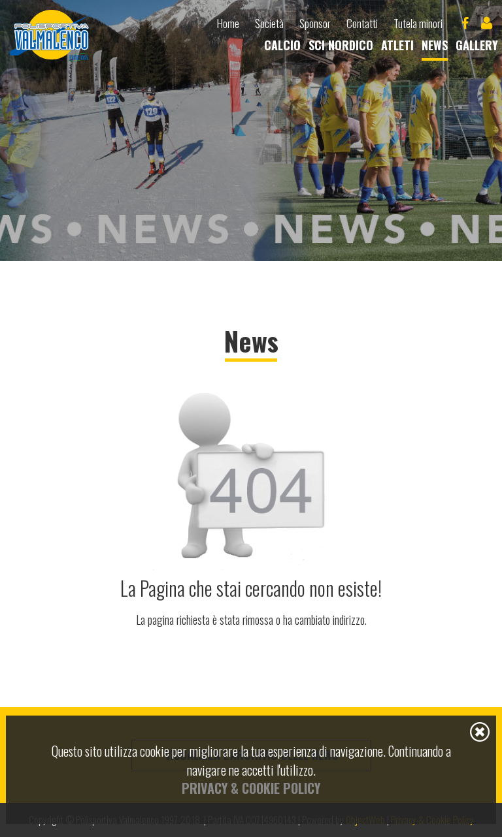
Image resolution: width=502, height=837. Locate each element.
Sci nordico (341, 45)
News (435, 45)
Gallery (477, 45)
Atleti (397, 45)
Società (269, 23)
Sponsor (315, 23)
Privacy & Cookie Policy (251, 788)
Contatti (362, 23)
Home (228, 23)
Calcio (282, 45)
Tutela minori (418, 23)
